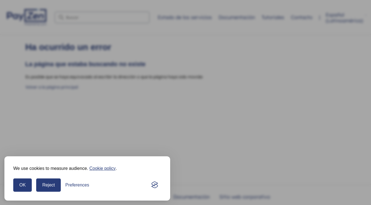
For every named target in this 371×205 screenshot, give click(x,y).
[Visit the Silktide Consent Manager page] (154, 185)
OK (22, 185)
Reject (48, 185)
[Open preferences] (77, 185)
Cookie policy (102, 168)
